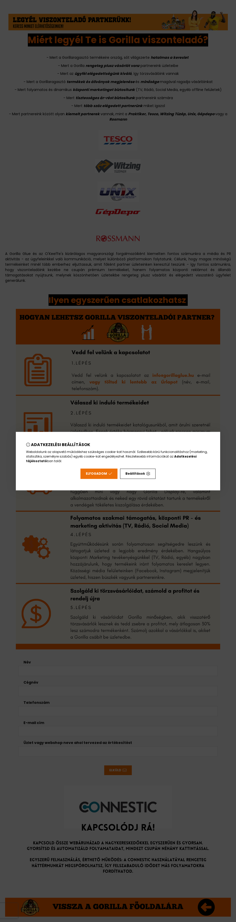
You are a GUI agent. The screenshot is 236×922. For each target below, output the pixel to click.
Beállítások (137, 473)
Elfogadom (99, 473)
